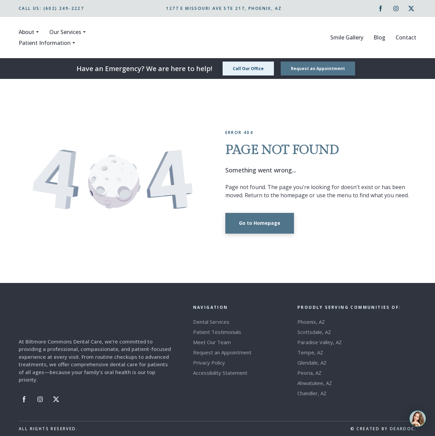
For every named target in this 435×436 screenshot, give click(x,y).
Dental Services (211, 321)
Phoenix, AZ (311, 321)
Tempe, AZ (310, 352)
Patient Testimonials (217, 332)
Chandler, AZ (312, 393)
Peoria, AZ (309, 372)
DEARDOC (402, 429)
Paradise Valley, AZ (319, 342)
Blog (379, 37)
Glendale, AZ (312, 362)
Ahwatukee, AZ (314, 383)
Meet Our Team (212, 342)
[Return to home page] (218, 37)
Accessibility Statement (220, 372)
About (26, 32)
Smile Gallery (346, 37)
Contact (406, 37)
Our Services (65, 32)
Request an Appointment (222, 352)
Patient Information (45, 43)
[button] (381, 8)
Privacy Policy (209, 362)
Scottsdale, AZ (314, 332)
